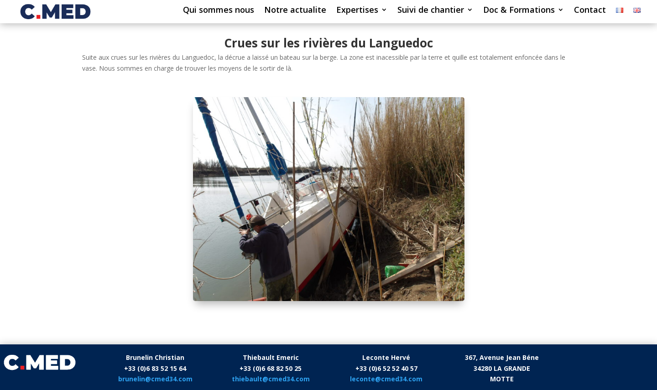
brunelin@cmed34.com (155, 378)
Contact (590, 10)
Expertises (357, 10)
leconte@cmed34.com (386, 378)
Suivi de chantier (430, 10)
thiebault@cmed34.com (271, 378)
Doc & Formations (519, 10)
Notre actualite (295, 10)
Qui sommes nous (218, 10)
